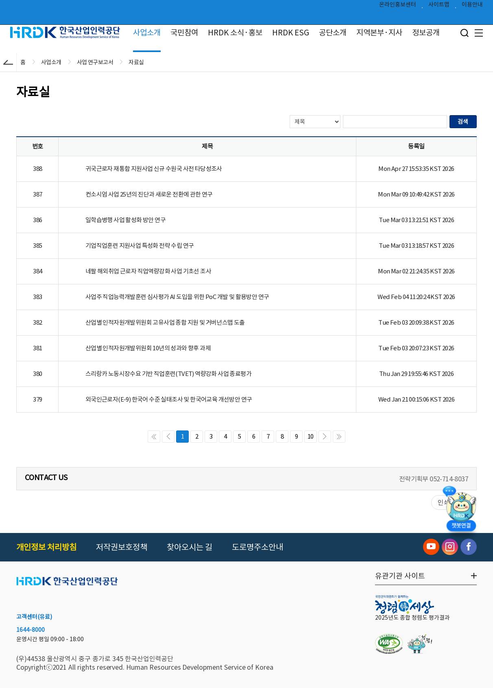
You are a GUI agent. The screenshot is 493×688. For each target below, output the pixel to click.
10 (311, 436)
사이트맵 (438, 6)
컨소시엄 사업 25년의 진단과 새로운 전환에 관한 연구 (149, 194)
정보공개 (426, 32)
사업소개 (147, 32)
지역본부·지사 (379, 32)
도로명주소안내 (257, 547)
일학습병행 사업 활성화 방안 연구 (125, 220)
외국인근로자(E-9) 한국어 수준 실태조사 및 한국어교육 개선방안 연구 (168, 399)
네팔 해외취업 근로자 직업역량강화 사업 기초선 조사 (148, 271)
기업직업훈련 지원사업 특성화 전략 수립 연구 (139, 245)
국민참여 (184, 32)
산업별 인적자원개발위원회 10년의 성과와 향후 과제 (148, 348)
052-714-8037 (449, 479)
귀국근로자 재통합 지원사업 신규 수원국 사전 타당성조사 (153, 169)
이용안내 (472, 6)
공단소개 (333, 32)
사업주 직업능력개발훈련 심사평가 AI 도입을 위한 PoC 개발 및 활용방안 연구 (177, 297)
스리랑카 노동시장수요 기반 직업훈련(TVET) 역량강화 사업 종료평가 (168, 374)
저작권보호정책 (121, 547)
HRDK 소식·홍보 (235, 32)
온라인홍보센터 (397, 6)
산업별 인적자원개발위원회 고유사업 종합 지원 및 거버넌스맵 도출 (165, 322)
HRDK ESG (290, 32)
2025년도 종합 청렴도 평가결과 (412, 617)
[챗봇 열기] (460, 511)
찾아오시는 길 (189, 547)
